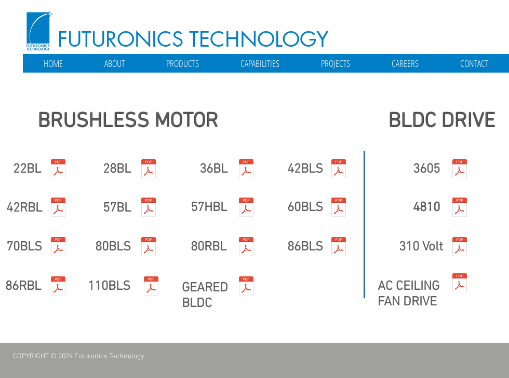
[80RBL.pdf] (246, 248)
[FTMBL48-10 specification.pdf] (460, 208)
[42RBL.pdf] (58, 208)
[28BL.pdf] (148, 170)
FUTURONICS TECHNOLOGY (193, 39)
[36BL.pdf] (246, 170)
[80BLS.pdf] (148, 248)
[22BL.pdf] (58, 170)
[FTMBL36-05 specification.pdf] (460, 170)
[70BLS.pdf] (58, 248)
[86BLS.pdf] (339, 248)
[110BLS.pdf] (151, 287)
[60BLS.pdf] (339, 208)
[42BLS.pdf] (339, 170)
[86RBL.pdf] (58, 287)
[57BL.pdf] (148, 208)
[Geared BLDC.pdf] (246, 287)
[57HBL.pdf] (246, 208)
